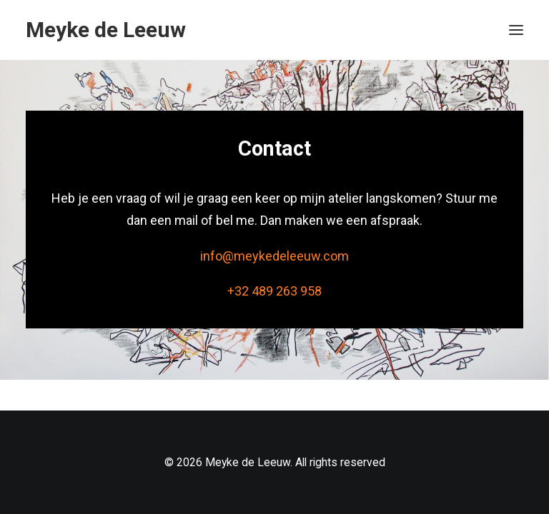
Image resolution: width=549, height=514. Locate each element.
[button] (516, 30)
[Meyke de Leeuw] (106, 30)
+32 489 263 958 (274, 290)
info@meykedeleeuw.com (274, 255)
